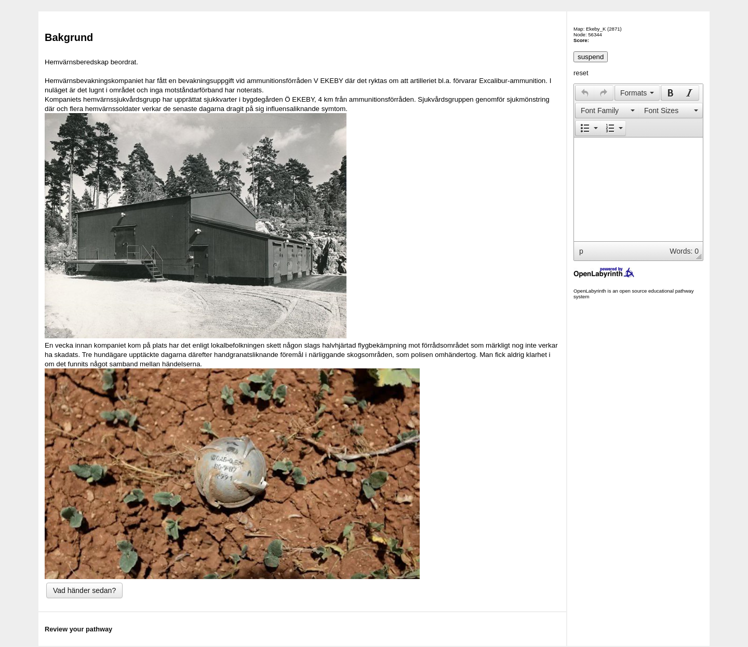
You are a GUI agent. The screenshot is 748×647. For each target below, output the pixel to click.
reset (580, 73)
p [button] (581, 251)
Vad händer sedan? (84, 590)
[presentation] (585, 93)
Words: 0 (684, 251)
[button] (584, 93)
